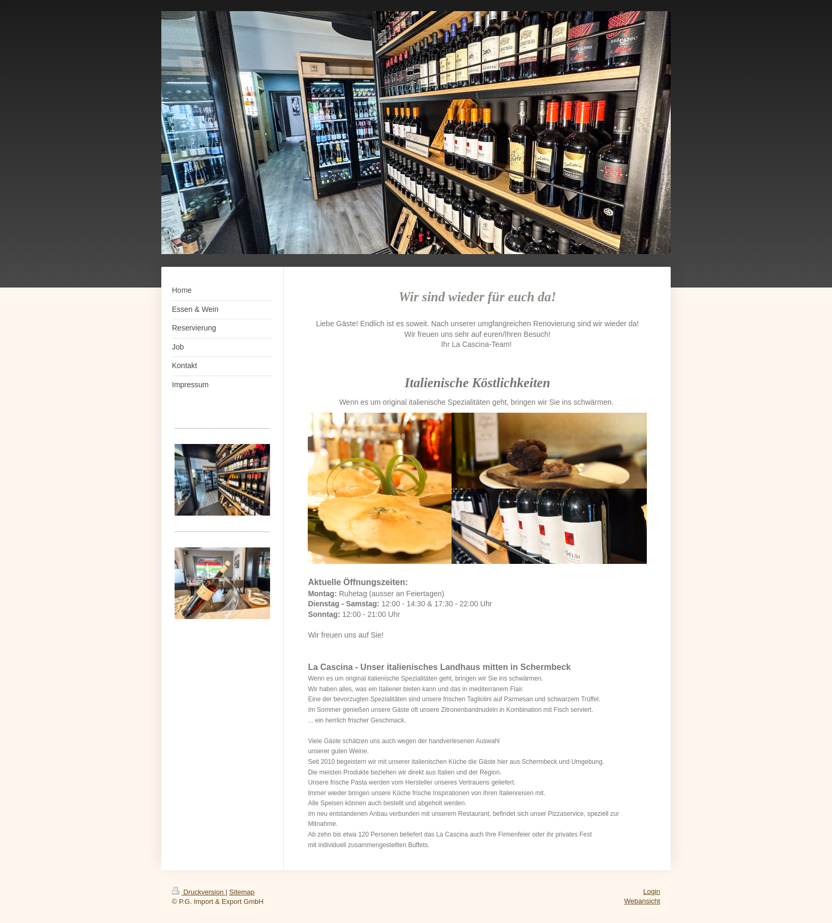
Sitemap (242, 892)
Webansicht (642, 901)
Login (651, 891)
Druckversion (199, 892)
